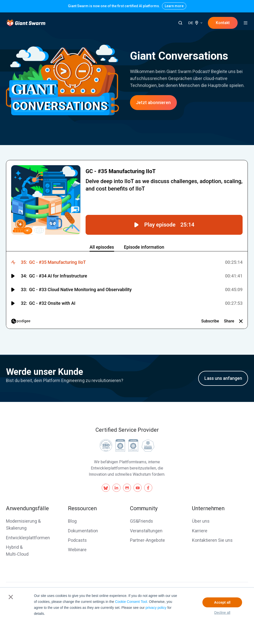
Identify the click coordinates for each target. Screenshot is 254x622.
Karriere (199, 530)
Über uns (201, 521)
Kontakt (223, 22)
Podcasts (77, 540)
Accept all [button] (222, 602)
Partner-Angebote (147, 540)
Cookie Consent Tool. (131, 602)
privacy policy (156, 608)
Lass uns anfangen (223, 378)
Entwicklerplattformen (28, 537)
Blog (72, 521)
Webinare (77, 549)
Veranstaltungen (146, 530)
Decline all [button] (222, 613)
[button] (180, 22)
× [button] (11, 597)
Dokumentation (83, 530)
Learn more (174, 6)
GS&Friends (141, 521)
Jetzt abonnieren (153, 102)
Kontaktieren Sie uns (212, 540)
